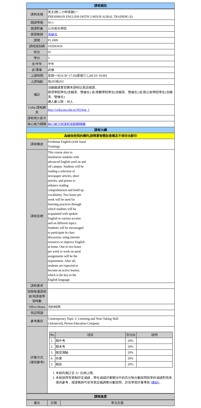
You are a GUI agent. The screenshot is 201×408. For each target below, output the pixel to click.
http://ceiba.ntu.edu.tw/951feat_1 (69, 109)
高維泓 (52, 34)
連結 (155, 382)
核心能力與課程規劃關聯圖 (67, 124)
